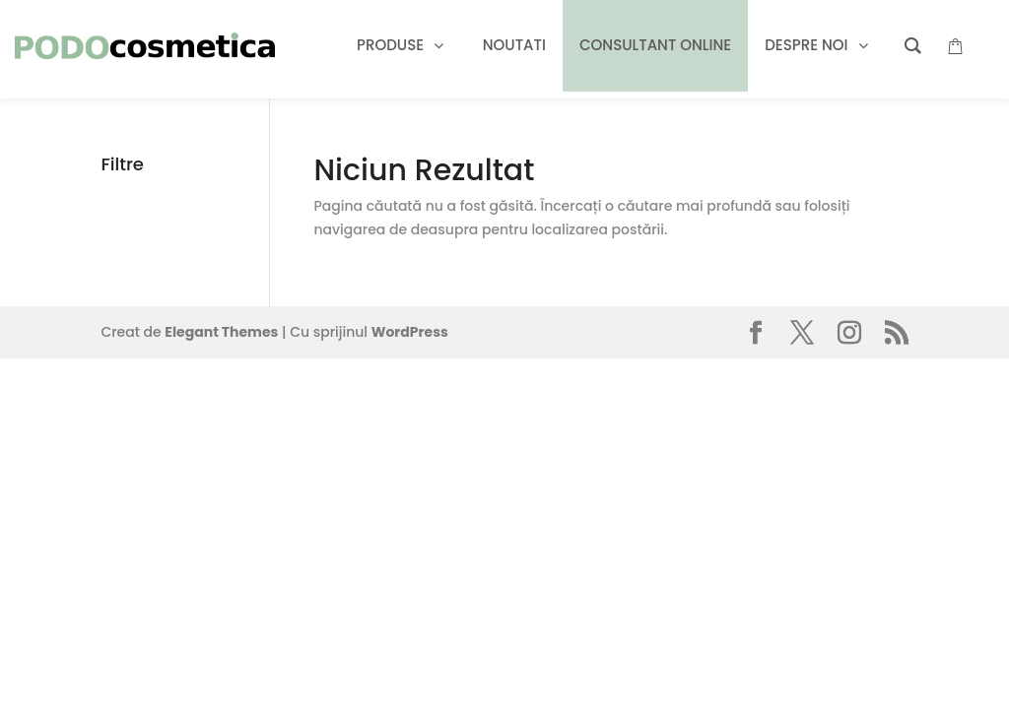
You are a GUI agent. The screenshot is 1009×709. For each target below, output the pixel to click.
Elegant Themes (221, 332)
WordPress (409, 332)
